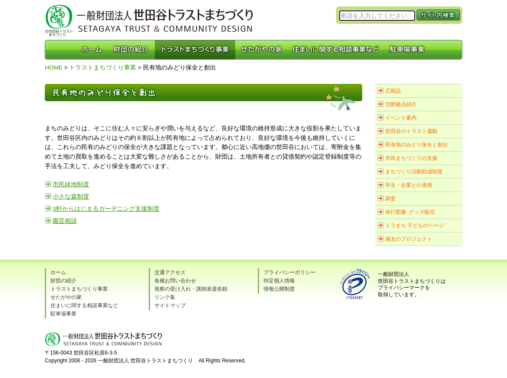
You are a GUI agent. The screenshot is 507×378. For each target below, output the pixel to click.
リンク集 (164, 297)
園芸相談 (65, 221)
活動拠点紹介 (401, 104)
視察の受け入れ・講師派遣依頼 (190, 289)
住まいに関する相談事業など (84, 305)
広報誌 (393, 91)
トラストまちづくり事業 (102, 67)
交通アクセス (170, 272)
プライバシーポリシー (290, 272)
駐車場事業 (63, 314)
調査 (390, 199)
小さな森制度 (71, 196)
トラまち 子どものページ (414, 225)
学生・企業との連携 (408, 185)
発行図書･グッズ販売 (410, 212)
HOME (54, 67)
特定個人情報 (279, 281)
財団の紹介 (63, 281)
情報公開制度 (279, 289)
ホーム (58, 272)
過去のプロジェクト (408, 239)
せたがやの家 (66, 297)
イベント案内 (401, 118)
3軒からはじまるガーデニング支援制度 (106, 209)
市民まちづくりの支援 (411, 158)
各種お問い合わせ (175, 281)
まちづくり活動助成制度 (414, 172)
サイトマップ (170, 305)
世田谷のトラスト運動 (411, 131)
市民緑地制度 (71, 184)
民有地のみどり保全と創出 (416, 145)
